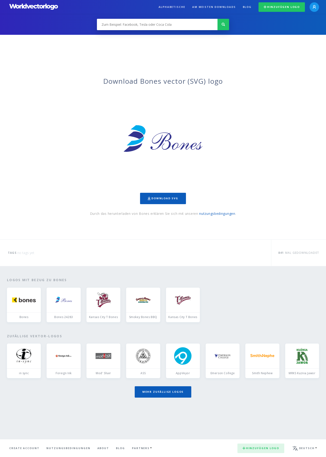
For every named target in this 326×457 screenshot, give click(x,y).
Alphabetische (172, 7)
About (103, 448)
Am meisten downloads (214, 7)
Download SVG (163, 198)
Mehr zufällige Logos (163, 391)
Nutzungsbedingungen (68, 448)
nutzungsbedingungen (217, 213)
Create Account (24, 448)
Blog (247, 7)
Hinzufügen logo (282, 7)
